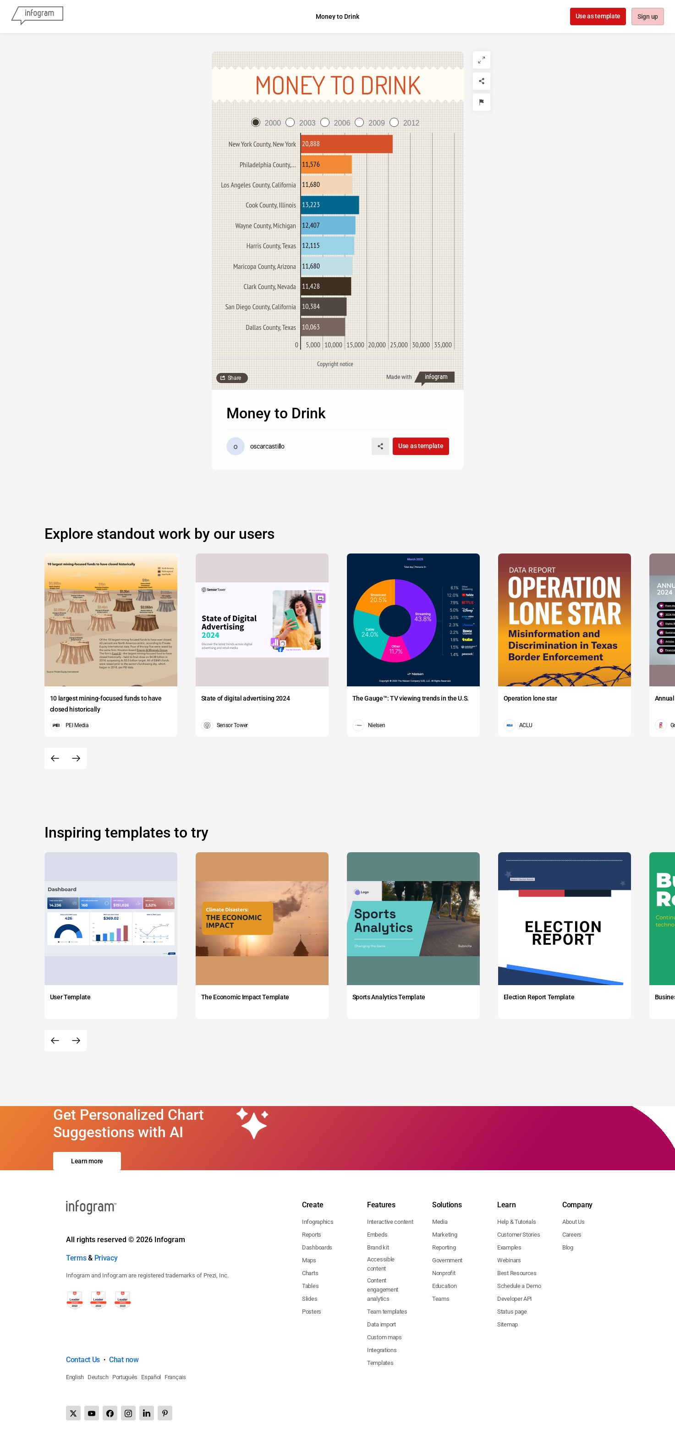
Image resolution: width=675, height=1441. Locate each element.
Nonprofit (443, 1273)
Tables (310, 1285)
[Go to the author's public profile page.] (255, 446)
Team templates (387, 1311)
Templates (380, 1362)
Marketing (444, 1234)
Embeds (377, 1234)
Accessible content (381, 1264)
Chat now (124, 1359)
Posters (311, 1311)
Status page (512, 1311)
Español (151, 1377)
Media (440, 1221)
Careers (572, 1234)
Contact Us (83, 1359)
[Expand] (481, 60)
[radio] (268, 123)
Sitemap (507, 1324)
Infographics (317, 1221)
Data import (381, 1324)
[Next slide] (76, 758)
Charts (310, 1273)
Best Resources (517, 1273)
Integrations (381, 1350)
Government (447, 1260)
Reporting (443, 1247)
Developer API (514, 1298)
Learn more (87, 1161)
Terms (76, 1258)
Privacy (106, 1258)
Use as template (597, 16)
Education (444, 1285)
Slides (309, 1298)
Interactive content (390, 1221)
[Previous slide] (55, 758)
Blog (567, 1247)
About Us (573, 1221)
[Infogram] (37, 16)
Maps (309, 1260)
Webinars (509, 1260)
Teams (441, 1298)
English (75, 1377)
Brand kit (378, 1247)
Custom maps (384, 1337)
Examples (509, 1247)
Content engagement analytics (382, 1289)
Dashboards (317, 1247)
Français (175, 1377)
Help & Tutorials (516, 1221)
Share (234, 378)
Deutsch (98, 1377)
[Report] (481, 102)
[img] (347, 144)
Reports (311, 1234)
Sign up (647, 17)
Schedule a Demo (519, 1285)
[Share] (481, 81)
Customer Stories (518, 1234)
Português (124, 1377)
